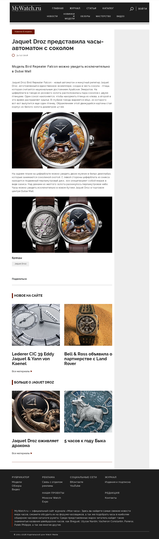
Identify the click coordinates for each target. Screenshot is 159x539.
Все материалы (21, 371)
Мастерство (103, 16)
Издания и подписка (118, 482)
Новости (52, 16)
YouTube (75, 485)
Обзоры (85, 16)
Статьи (91, 8)
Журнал (75, 8)
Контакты (111, 497)
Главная (57, 8)
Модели (17, 482)
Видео (121, 16)
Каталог (108, 8)
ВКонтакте (76, 482)
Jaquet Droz (20, 264)
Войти (142, 8)
